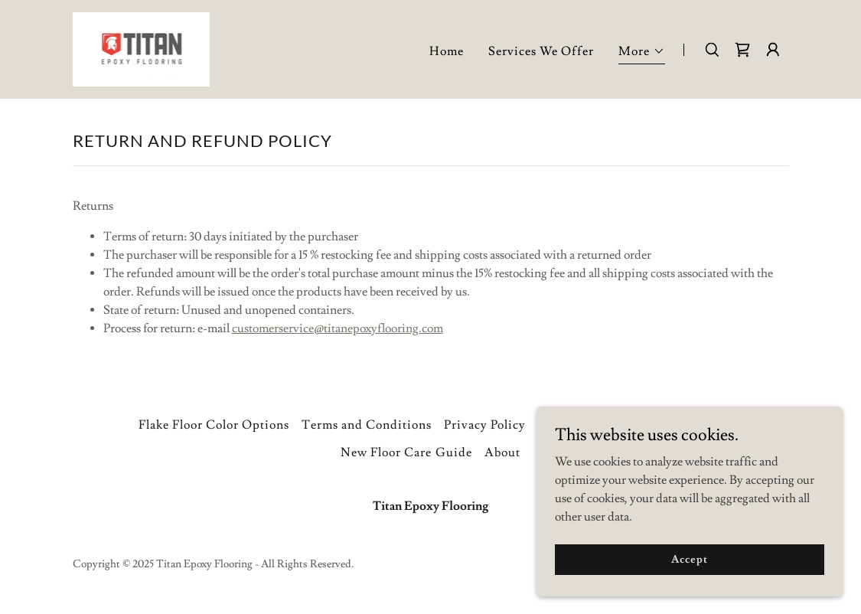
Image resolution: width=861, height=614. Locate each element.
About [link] (502, 452)
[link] (141, 46)
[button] (641, 53)
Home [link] (446, 51)
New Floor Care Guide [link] (406, 452)
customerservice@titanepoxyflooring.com (337, 328)
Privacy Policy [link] (485, 425)
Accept (689, 559)
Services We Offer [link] (541, 51)
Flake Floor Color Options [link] (214, 425)
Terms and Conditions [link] (367, 425)
